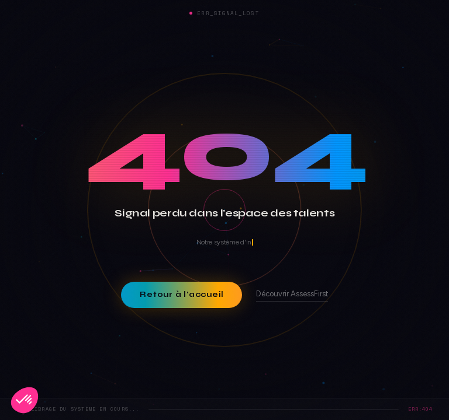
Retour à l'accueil (181, 294)
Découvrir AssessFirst (292, 294)
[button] (25, 400)
